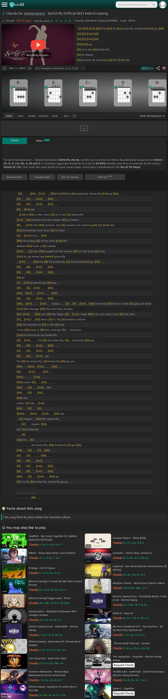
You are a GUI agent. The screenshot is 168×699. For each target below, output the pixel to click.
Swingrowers (34, 13)
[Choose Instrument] (74, 115)
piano (20, 116)
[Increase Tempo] (29, 68)
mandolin (43, 116)
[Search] (154, 4)
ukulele (32, 116)
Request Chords (124, 665)
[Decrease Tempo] (4, 68)
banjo (55, 116)
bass (66, 116)
